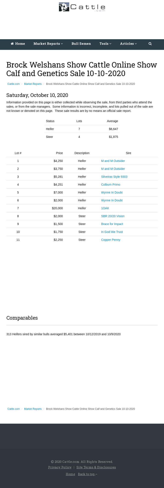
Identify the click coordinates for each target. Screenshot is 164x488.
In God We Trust (112, 232)
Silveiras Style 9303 (114, 176)
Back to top (87, 474)
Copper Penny (110, 239)
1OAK (105, 208)
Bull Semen (81, 43)
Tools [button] (105, 43)
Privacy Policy (60, 467)
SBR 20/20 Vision (112, 216)
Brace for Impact (112, 224)
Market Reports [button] (48, 43)
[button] (150, 43)
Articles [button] (128, 43)
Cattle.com (13, 83)
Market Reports (33, 83)
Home (18, 43)
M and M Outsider (113, 161)
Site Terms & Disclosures (96, 467)
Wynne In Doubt (112, 192)
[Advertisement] (83, 24)
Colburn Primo (110, 184)
